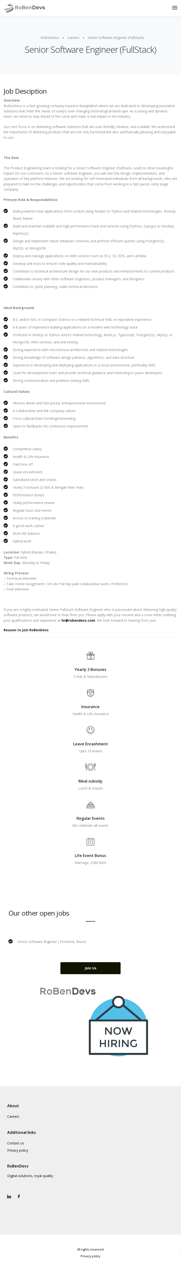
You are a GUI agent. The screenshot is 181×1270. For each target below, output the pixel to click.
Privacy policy (17, 1150)
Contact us (15, 1143)
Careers (13, 1116)
